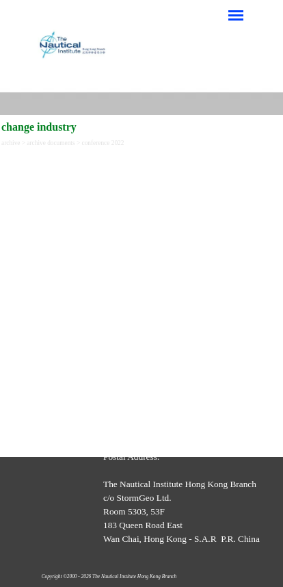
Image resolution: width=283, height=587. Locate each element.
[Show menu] (235, 15)
